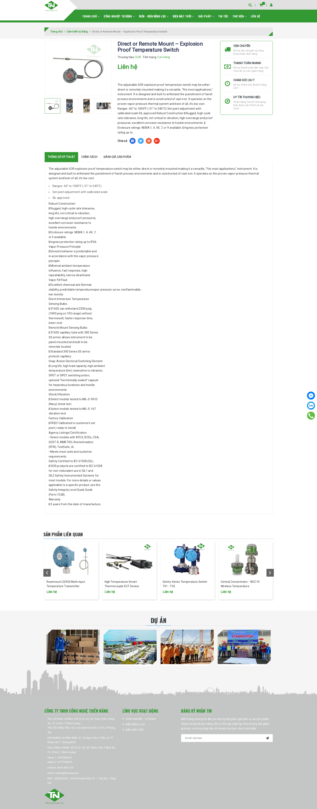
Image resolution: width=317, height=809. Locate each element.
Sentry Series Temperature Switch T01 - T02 (185, 592)
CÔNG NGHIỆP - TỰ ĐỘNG (141, 725)
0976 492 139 (65, 774)
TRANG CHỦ (91, 14)
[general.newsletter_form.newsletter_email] (227, 745)
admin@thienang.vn (67, 779)
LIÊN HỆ (255, 14)
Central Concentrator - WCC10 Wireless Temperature (240, 592)
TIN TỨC (223, 14)
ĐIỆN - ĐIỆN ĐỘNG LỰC (154, 14)
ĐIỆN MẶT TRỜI (183, 14)
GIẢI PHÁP (206, 14)
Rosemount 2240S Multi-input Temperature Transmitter (65, 592)
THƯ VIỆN (239, 14)
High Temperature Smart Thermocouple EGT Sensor (122, 592)
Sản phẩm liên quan (70, 531)
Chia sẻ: (123, 139)
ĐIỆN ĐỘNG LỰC (135, 731)
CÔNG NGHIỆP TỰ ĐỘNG (119, 14)
